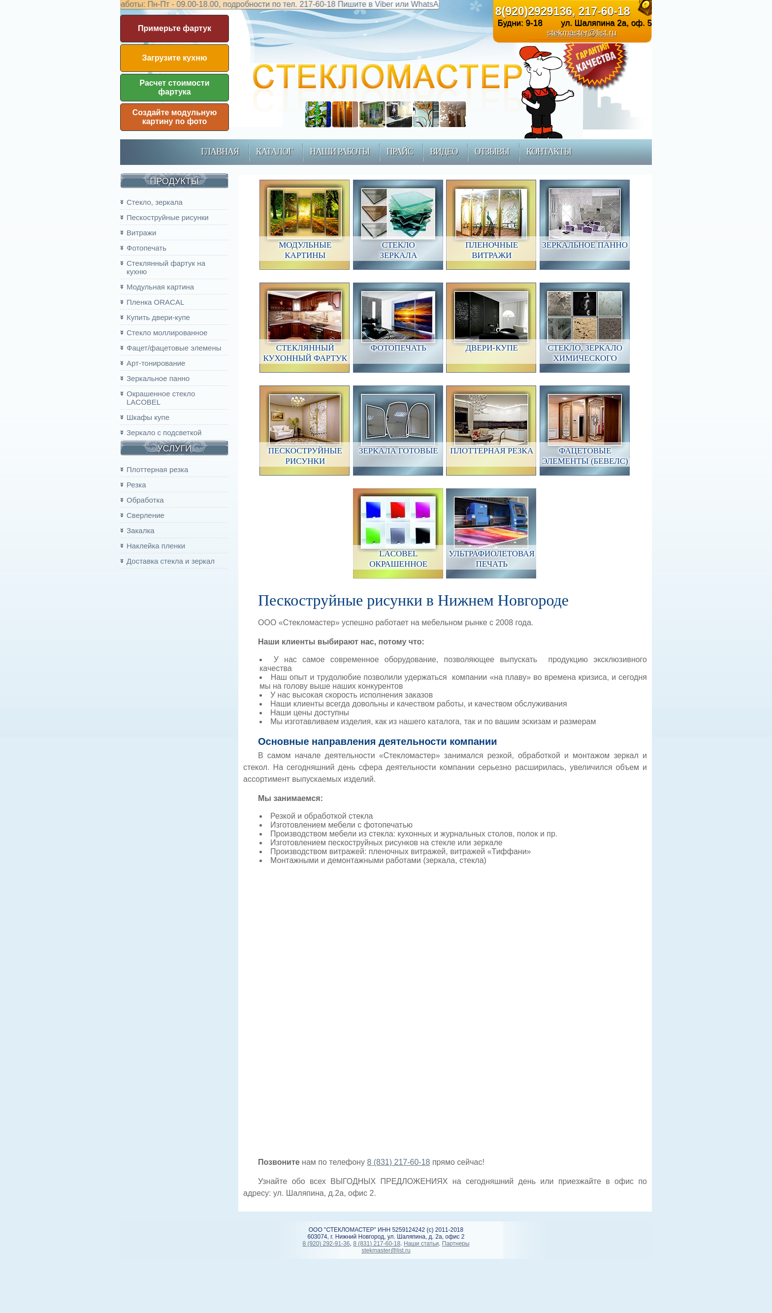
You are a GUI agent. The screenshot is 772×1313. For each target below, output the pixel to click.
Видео (443, 152)
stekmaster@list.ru (581, 32)
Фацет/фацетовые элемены (174, 348)
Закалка (141, 530)
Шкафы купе (148, 417)
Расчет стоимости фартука (175, 87)
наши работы (339, 152)
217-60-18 (604, 11)
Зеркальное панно (158, 378)
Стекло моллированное (167, 332)
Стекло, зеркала (155, 202)
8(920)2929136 (533, 11)
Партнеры (456, 1243)
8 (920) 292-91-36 (326, 1243)
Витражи (141, 232)
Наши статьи (421, 1243)
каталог (274, 152)
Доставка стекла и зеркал (171, 561)
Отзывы (492, 152)
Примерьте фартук (174, 28)
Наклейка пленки (156, 546)
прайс (399, 152)
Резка (136, 484)
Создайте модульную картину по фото (174, 117)
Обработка (145, 500)
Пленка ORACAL (155, 302)
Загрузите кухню (174, 58)
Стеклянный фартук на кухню (166, 267)
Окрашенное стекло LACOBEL (161, 397)
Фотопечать (146, 248)
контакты (548, 152)
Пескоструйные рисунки (168, 217)
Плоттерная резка (157, 469)
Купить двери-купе (158, 317)
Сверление (145, 515)
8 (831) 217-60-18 (398, 1162)
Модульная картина (160, 287)
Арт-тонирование (156, 363)
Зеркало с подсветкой (164, 432)
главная (220, 152)
